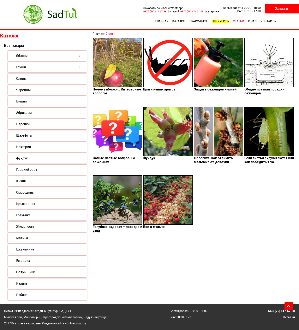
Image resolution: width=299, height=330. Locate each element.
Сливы (21, 79)
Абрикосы (24, 113)
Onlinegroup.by (76, 323)
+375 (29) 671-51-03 (191, 11)
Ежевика (23, 261)
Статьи (238, 21)
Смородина (25, 192)
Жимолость (25, 227)
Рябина (21, 295)
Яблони (22, 56)
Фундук (22, 158)
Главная (161, 21)
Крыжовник (25, 204)
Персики (23, 124)
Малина (22, 238)
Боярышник (25, 272)
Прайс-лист (199, 21)
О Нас (252, 21)
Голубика (23, 215)
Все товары (14, 45)
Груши (21, 67)
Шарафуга (24, 135)
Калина (21, 283)
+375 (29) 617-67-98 (154, 11)
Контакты (268, 21)
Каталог (178, 21)
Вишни (21, 101)
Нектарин (23, 147)
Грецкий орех (26, 170)
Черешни (23, 90)
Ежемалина (25, 249)
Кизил (21, 181)
